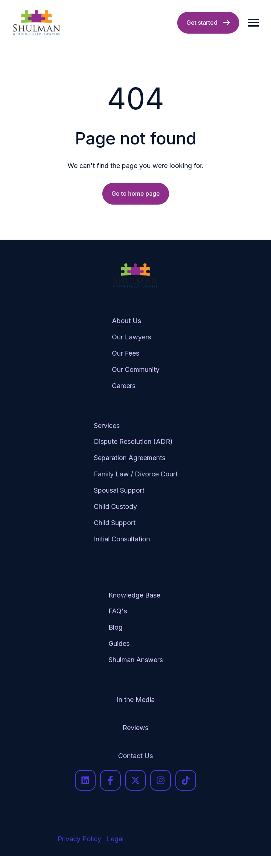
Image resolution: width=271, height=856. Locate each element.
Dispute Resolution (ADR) (133, 441)
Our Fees (125, 353)
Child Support (115, 523)
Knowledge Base (134, 595)
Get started (208, 22)
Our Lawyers (131, 337)
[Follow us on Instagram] (160, 780)
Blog (116, 627)
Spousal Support (119, 490)
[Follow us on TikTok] (185, 780)
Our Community (135, 369)
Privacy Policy (79, 839)
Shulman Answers (136, 660)
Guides (119, 643)
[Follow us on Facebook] (110, 780)
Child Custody (115, 506)
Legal (115, 839)
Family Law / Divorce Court (136, 474)
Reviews (135, 728)
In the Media (136, 699)
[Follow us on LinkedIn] (85, 780)
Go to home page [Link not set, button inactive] (136, 193)
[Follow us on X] (135, 780)
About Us (126, 321)
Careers (124, 386)
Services (107, 425)
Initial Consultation (122, 539)
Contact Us (135, 756)
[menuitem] (135, 351)
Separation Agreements (129, 458)
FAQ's (118, 611)
